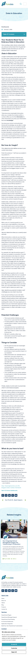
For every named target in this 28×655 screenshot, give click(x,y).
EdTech (14, 558)
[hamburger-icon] (25, 4)
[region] (14, 642)
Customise (14, 648)
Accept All (14, 644)
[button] (24, 34)
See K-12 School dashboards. (9, 490)
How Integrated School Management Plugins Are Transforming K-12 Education (11, 542)
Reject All (14, 652)
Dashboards (5, 27)
